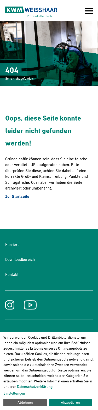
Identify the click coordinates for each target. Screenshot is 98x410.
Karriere (12, 244)
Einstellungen (14, 393)
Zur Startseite (17, 196)
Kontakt (12, 274)
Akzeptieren (70, 402)
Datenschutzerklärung (35, 386)
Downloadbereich (20, 259)
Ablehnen (25, 402)
